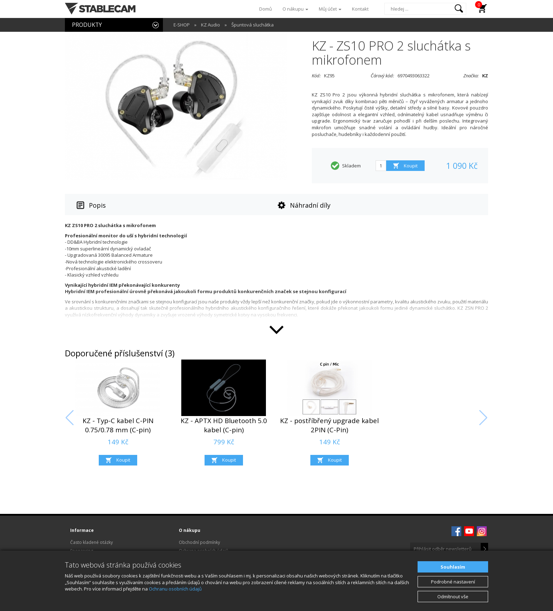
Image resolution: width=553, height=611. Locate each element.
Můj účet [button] (330, 9)
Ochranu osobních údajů (175, 589)
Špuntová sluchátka (252, 25)
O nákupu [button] (295, 9)
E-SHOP (182, 25)
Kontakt (360, 9)
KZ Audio (210, 25)
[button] (70, 418)
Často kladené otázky (91, 542)
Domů (265, 9)
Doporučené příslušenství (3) (120, 353)
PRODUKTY (87, 25)
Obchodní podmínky (199, 542)
